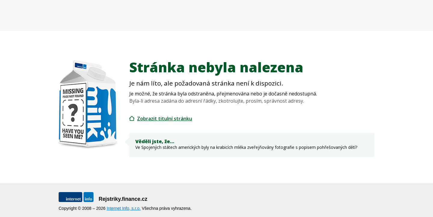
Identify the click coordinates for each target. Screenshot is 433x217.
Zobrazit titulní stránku (164, 118)
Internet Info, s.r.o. (124, 208)
